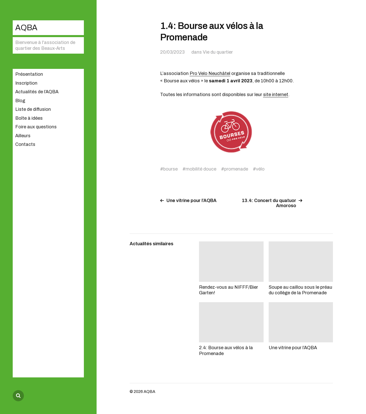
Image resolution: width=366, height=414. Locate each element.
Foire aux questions (36, 126)
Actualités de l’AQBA (36, 91)
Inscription (26, 83)
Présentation (29, 74)
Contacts (25, 144)
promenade (236, 169)
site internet (275, 94)
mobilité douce (201, 169)
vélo (260, 169)
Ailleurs (22, 135)
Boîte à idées (29, 118)
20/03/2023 (172, 52)
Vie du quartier (218, 52)
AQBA (26, 27)
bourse (170, 169)
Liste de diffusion (33, 109)
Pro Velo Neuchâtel (210, 73)
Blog (20, 100)
